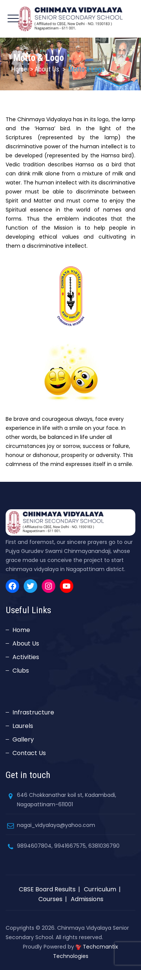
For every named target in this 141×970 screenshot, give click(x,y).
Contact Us (29, 753)
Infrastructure (33, 712)
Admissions (87, 899)
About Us (25, 643)
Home (19, 69)
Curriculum (100, 889)
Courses (50, 899)
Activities (25, 657)
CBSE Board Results (47, 889)
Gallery (23, 739)
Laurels (22, 726)
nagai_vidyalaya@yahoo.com (56, 825)
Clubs (20, 670)
